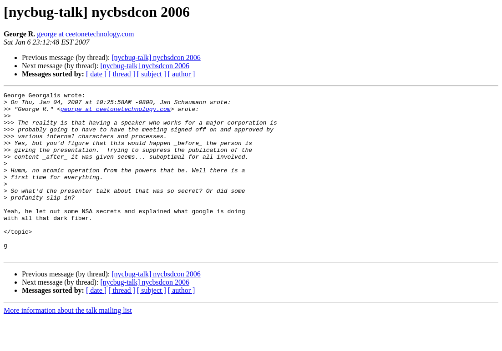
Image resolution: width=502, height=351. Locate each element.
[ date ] (96, 74)
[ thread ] (121, 74)
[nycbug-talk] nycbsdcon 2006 (156, 57)
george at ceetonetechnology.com (85, 34)
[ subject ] (151, 74)
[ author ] (181, 74)
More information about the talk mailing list (68, 343)
